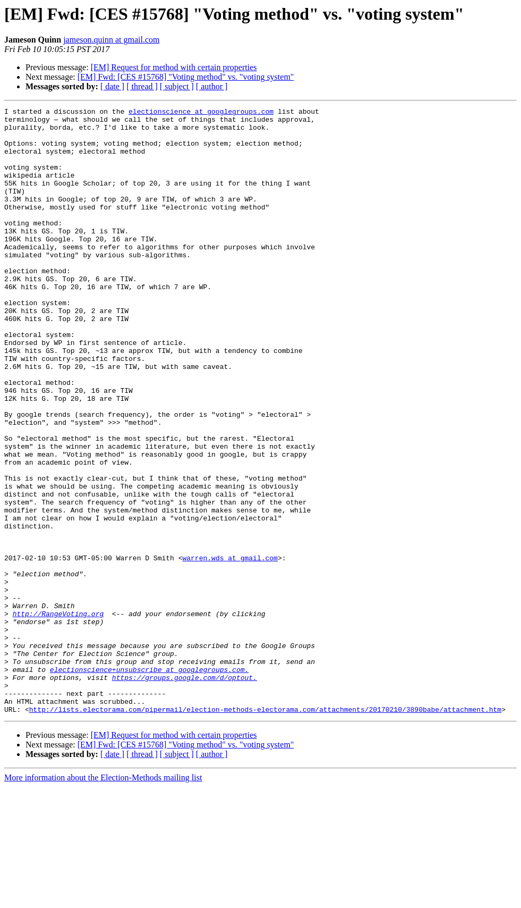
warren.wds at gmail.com (229, 648)
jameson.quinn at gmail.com (111, 39)
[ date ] (112, 86)
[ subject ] (177, 86)
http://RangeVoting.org (58, 715)
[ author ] (212, 86)
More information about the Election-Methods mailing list (103, 898)
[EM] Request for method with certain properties (174, 67)
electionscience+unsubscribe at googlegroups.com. (149, 782)
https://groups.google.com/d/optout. (184, 792)
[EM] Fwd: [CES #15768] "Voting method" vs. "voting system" (186, 76)
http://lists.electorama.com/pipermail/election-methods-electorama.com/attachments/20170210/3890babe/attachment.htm (265, 830)
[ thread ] (142, 86)
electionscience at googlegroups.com (201, 112)
